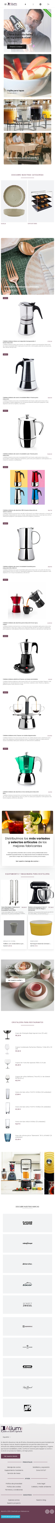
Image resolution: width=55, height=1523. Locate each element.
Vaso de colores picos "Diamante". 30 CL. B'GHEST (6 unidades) (33, 1136)
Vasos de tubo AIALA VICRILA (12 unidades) (30, 1122)
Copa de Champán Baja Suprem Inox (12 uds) (31, 1033)
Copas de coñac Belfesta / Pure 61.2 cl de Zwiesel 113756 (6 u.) (32, 1077)
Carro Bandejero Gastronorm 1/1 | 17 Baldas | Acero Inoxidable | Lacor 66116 (10, 908)
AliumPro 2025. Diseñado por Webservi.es (15, 1511)
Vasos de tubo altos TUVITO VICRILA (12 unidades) (33, 1107)
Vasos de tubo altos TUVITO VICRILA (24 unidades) (33, 1092)
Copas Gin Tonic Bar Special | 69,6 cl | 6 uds (30, 1063)
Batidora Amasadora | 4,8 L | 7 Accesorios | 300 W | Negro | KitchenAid (37, 908)
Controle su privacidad (10, 1517)
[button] (25, 4)
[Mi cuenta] (33, 4)
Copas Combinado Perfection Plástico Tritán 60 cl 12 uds (33, 1048)
